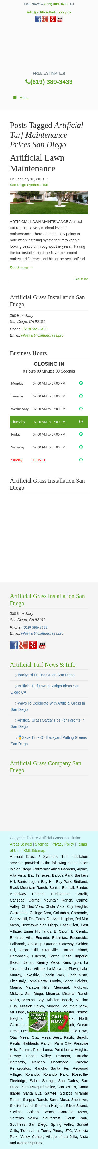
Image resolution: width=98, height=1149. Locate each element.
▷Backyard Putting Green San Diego (45, 675)
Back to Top (81, 279)
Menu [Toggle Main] (21, 97)
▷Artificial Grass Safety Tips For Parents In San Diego (47, 723)
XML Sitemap (34, 850)
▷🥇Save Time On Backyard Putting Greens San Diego (49, 740)
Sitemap (41, 844)
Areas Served (21, 844)
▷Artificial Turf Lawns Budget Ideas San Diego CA (45, 689)
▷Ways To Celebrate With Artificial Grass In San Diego (48, 706)
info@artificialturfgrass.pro (49, 12)
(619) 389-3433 (56, 4)
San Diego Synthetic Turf (29, 185)
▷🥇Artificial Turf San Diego (49, 48)
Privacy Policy (62, 844)
